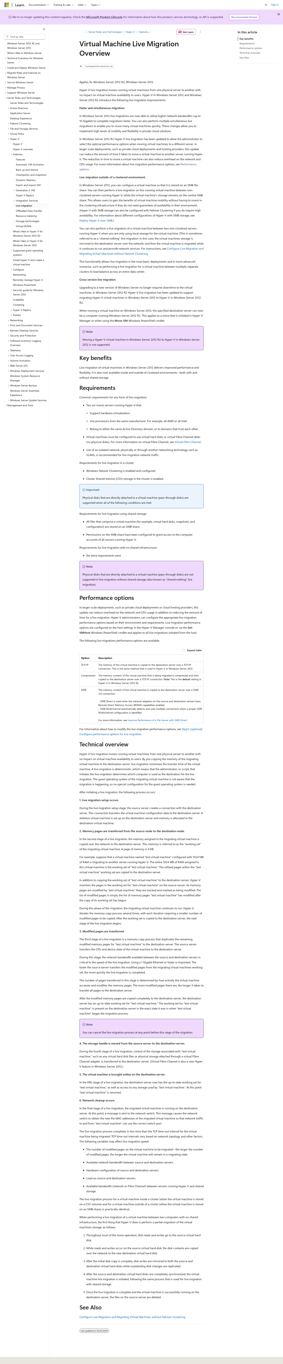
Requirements (247, 43)
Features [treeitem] (20, 159)
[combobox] (24, 37)
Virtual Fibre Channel (188, 442)
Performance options (251, 48)
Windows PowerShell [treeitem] (24, 285)
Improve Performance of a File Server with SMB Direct (157, 720)
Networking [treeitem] (19, 274)
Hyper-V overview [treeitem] (23, 149)
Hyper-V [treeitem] (17, 144)
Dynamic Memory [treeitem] (26, 180)
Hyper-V (130, 32)
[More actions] (200, 32)
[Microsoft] (6, 5)
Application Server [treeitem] (20, 113)
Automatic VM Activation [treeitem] (30, 164)
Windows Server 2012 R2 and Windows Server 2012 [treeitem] (23, 46)
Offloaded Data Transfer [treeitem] (29, 210)
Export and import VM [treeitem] (28, 185)
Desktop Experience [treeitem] (21, 118)
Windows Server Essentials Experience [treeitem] (24, 393)
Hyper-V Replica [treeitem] (25, 195)
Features (143, 32)
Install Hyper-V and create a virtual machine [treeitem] (28, 262)
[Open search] (266, 5)
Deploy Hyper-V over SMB (95, 220)
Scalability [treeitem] (18, 299)
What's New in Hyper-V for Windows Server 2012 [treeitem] (28, 243)
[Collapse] (44, 29)
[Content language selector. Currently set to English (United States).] (20, 1359)
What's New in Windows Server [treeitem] (24, 53)
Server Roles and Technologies (105, 32)
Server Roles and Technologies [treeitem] (26, 103)
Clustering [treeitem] (18, 304)
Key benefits (246, 38)
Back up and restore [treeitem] (27, 169)
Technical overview (250, 52)
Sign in (275, 4)
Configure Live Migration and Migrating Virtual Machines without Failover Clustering (132, 1317)
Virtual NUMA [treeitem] (23, 226)
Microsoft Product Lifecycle (104, 17)
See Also (244, 57)
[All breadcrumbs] (82, 32)
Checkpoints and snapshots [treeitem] (31, 174)
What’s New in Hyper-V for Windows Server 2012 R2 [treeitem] (28, 234)
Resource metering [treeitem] (26, 216)
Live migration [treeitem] (24, 205)
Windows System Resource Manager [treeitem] (25, 378)
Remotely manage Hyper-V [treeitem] (28, 280)
